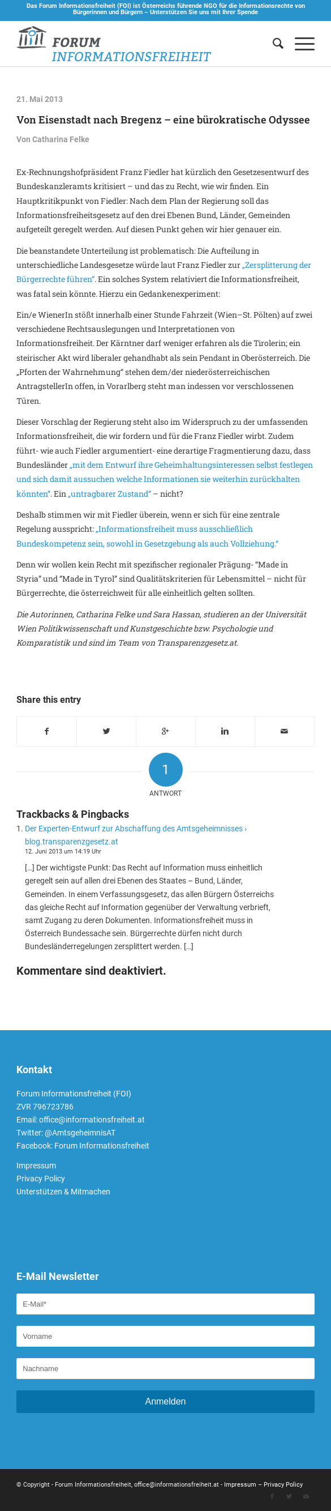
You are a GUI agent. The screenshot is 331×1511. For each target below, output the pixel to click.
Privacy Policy (40, 1178)
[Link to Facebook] (272, 1496)
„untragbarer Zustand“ (109, 493)
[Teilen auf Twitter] (106, 731)
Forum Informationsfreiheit (101, 1145)
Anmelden (165, 1401)
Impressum (36, 1165)
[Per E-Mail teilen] (284, 731)
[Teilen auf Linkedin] (225, 731)
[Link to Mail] (306, 1496)
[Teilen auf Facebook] (46, 731)
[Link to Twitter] (289, 1496)
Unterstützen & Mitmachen (63, 1191)
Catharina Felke (60, 139)
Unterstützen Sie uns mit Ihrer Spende (204, 12)
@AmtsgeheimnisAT (80, 1132)
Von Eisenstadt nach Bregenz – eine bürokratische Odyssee (163, 119)
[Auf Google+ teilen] (165, 731)
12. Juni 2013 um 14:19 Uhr (63, 851)
